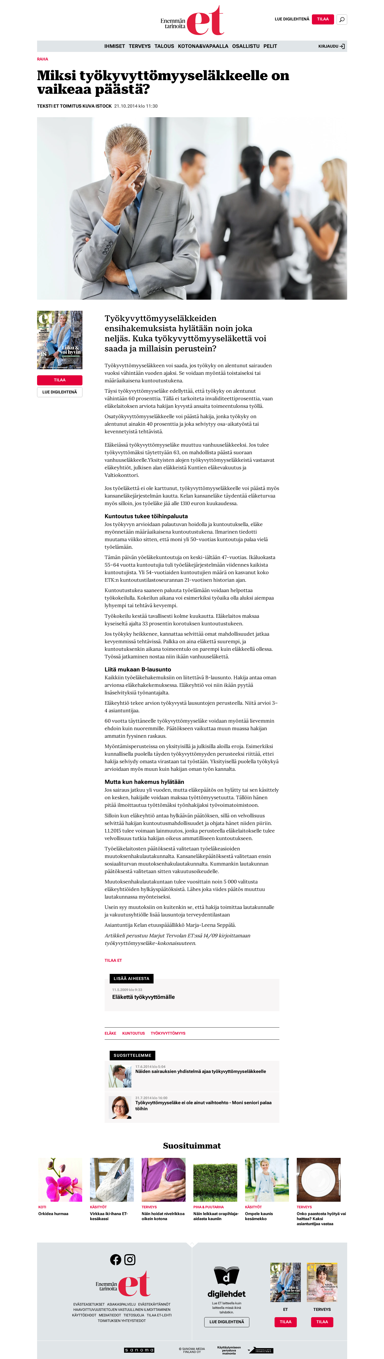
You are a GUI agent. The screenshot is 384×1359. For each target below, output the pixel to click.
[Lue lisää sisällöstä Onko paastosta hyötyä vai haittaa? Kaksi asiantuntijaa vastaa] (321, 1180)
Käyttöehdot (84, 1315)
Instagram (129, 1259)
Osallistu (246, 46)
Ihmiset (114, 46)
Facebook (115, 1259)
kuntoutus (133, 1033)
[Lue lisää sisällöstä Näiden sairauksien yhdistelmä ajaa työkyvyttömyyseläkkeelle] (192, 1076)
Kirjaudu (331, 46)
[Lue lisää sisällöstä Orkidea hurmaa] (62, 1180)
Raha (42, 59)
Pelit (270, 46)
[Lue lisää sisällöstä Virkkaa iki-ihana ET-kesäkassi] (114, 1180)
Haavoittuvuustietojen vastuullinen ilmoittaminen (121, 1310)
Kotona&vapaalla (203, 46)
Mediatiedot (110, 1315)
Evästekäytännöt (154, 1304)
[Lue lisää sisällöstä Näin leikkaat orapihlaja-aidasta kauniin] (218, 1180)
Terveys (140, 46)
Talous (164, 46)
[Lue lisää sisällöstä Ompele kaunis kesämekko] (269, 1180)
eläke (110, 1033)
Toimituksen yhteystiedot (122, 1321)
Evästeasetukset (89, 1304)
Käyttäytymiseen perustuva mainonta (229, 1350)
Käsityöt (98, 1207)
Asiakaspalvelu (121, 1304)
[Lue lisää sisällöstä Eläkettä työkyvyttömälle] (192, 995)
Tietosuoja (134, 1315)
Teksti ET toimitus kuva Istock (74, 106)
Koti (42, 1207)
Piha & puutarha (208, 1207)
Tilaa (323, 19)
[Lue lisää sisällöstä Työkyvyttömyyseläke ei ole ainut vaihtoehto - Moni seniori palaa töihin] (192, 1107)
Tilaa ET (113, 960)
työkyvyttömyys (168, 1033)
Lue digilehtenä (292, 19)
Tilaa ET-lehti (159, 1315)
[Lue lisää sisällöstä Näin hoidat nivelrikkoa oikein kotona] (166, 1180)
